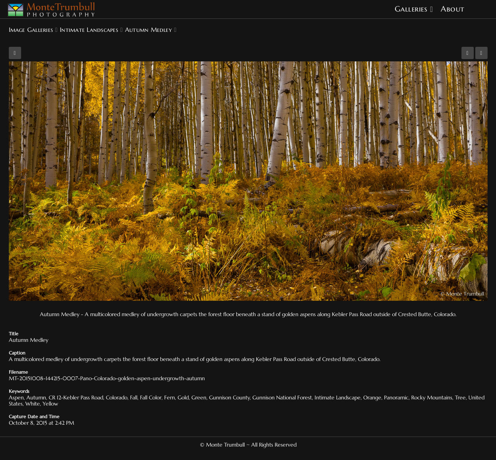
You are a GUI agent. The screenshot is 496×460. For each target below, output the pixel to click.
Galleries (411, 9)
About (453, 9)
